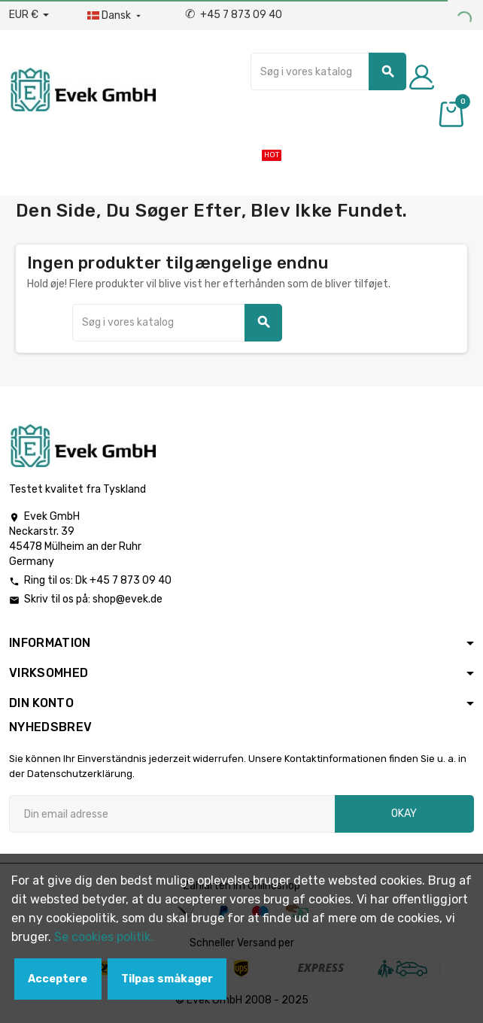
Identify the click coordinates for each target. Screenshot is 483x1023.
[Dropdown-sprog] (115, 15)
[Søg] (328, 71)
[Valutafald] (29, 15)
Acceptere (57, 979)
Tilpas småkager (167, 979)
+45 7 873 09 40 (233, 14)
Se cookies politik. (103, 937)
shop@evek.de (128, 599)
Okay (404, 813)
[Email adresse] (172, 814)
